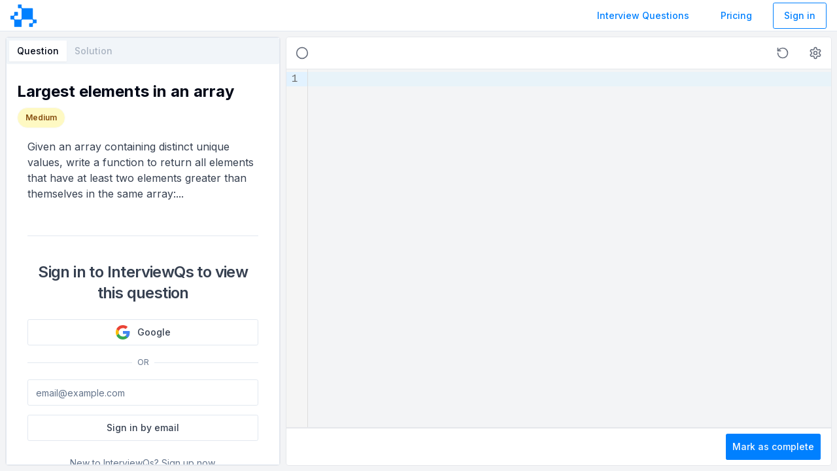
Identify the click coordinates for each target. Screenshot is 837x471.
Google (143, 332)
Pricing (736, 15)
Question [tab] (38, 50)
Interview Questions (643, 15)
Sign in (799, 15)
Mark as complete (773, 446)
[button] (783, 53)
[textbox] (569, 248)
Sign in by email (143, 427)
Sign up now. (189, 462)
